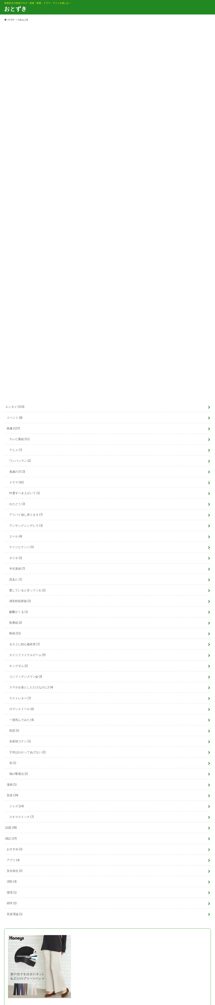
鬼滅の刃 (17, 471)
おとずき (15, 8)
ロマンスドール (21, 709)
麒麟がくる (18, 612)
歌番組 (15, 622)
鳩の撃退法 (18, 773)
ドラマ (16, 482)
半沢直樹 (17, 568)
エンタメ (14, 406)
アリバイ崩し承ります (26, 514)
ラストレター (20, 698)
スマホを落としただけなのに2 (31, 687)
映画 (15, 633)
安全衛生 (14, 870)
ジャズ (16, 806)
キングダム (18, 666)
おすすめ (14, 849)
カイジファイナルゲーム (27, 655)
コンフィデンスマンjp (25, 676)
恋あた (15, 579)
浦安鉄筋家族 (20, 601)
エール (15, 536)
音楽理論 (14, 914)
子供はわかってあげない (27, 752)
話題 (11, 827)
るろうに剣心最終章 (24, 644)
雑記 (11, 838)
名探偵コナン (20, 741)
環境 (12, 892)
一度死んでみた (21, 720)
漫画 (12, 784)
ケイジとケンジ (21, 547)
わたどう (17, 504)
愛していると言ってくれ (27, 590)
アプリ (13, 860)
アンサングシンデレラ (26, 525)
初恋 (14, 730)
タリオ (15, 558)
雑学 (12, 903)
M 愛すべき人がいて (24, 493)
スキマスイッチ (21, 817)
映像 (13, 428)
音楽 (12, 795)
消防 (12, 881)
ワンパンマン (20, 460)
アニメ (15, 450)
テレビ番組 (19, 439)
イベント (14, 417)
